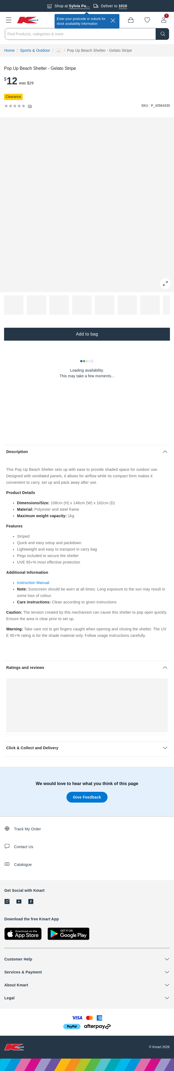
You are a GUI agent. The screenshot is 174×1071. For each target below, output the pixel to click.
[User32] (163, 19)
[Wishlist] (147, 19)
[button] (9, 20)
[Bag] (130, 19)
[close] (112, 20)
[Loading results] (87, 361)
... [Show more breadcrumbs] (58, 51)
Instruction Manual (33, 583)
